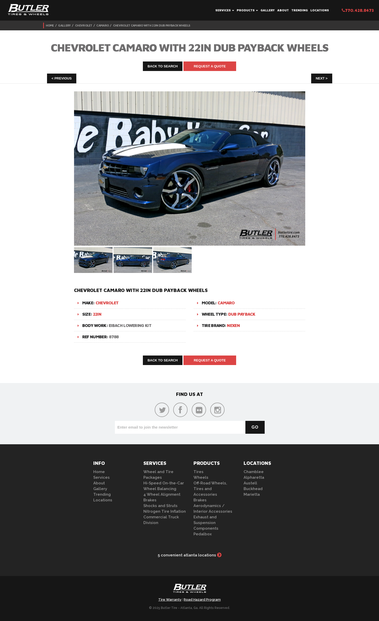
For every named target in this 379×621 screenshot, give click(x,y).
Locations (319, 10)
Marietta (252, 494)
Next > (322, 78)
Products (247, 10)
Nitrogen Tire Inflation (164, 511)
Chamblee (254, 471)
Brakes (149, 500)
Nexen (233, 325)
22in (97, 314)
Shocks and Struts (160, 505)
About (283, 10)
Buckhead (253, 488)
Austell (250, 483)
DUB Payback (241, 314)
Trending (299, 10)
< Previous (62, 78)
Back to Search (162, 66)
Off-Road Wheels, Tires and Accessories (210, 489)
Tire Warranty (169, 599)
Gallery (268, 10)
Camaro (102, 25)
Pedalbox (202, 534)
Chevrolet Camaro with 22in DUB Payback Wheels (151, 25)
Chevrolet (83, 25)
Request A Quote (210, 66)
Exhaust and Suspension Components (205, 523)
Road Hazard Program (202, 599)
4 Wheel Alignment (161, 494)
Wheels (200, 477)
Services (224, 10)
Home (50, 25)
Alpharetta (254, 477)
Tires (198, 471)
